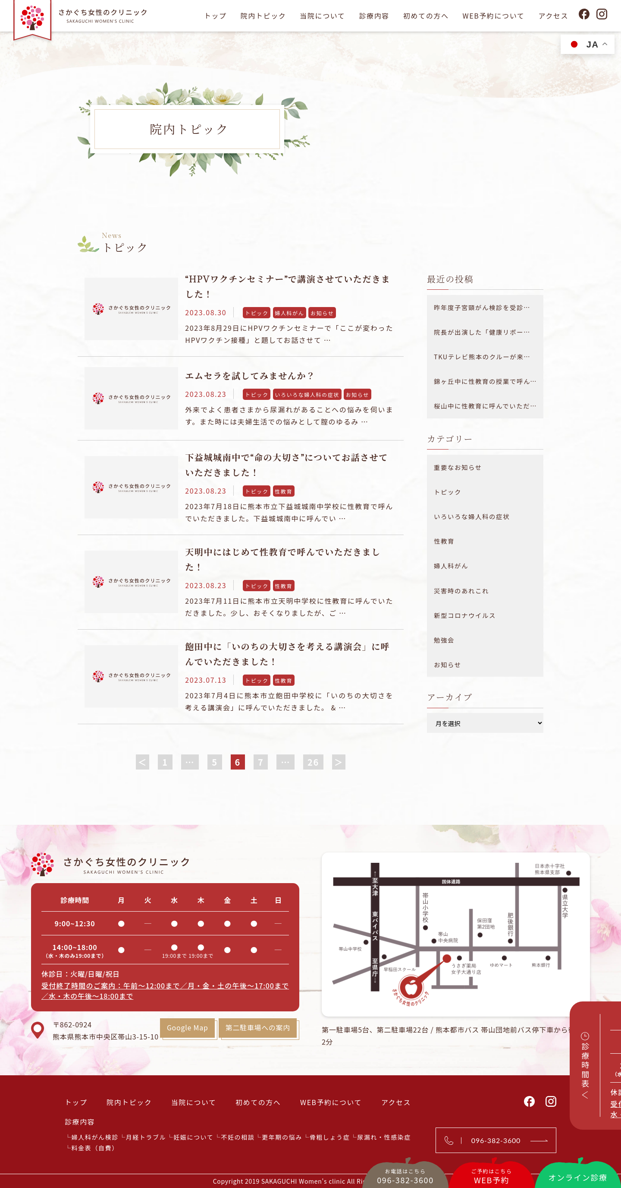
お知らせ (322, 313)
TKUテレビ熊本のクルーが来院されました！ (488, 356)
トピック (256, 313)
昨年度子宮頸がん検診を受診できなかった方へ (488, 307)
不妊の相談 (237, 1136)
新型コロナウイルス (465, 615)
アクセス (553, 15)
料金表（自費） (95, 1147)
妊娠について (193, 1136)
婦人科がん (289, 313)
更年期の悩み (282, 1136)
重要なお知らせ (458, 467)
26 (313, 762)
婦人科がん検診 (95, 1136)
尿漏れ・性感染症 (384, 1136)
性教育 (283, 491)
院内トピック (263, 15)
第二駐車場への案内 (257, 1028)
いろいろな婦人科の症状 (307, 394)
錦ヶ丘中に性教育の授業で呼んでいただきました (488, 381)
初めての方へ (426, 15)
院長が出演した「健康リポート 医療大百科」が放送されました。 (488, 331)
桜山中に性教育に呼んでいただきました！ (488, 405)
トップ (215, 15)
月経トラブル (146, 1136)
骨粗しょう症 (330, 1136)
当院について (322, 15)
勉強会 (444, 639)
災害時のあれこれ (461, 590)
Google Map (186, 1028)
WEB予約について (493, 15)
